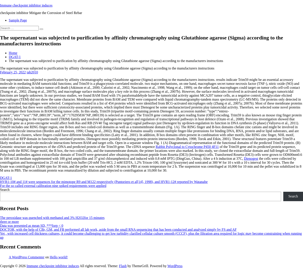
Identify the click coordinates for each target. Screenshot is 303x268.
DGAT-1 (15, 57)
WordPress (175, 266)
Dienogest (251, 158)
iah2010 (32, 72)
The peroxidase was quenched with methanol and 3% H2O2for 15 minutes (52, 218)
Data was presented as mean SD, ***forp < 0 (31, 225)
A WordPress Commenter (26, 257)
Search (5, 190)
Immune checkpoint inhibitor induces (26, 5)
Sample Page (18, 20)
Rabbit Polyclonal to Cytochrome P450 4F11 (187, 147)
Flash (123, 266)
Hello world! (59, 257)
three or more (9, 222)
